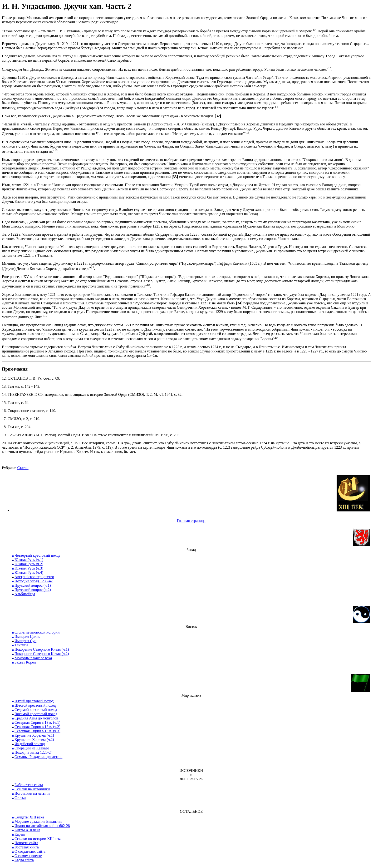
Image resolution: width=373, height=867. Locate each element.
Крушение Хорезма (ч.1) (34, 735)
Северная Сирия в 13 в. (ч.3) (37, 731)
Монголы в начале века (33, 658)
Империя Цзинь (27, 636)
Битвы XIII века (27, 830)
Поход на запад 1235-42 (34, 581)
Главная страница (191, 521)
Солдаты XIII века (29, 817)
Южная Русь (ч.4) (29, 572)
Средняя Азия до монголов (36, 718)
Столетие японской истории (37, 632)
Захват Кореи (25, 662)
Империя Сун (25, 641)
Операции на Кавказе (32, 748)
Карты (20, 834)
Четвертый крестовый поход (37, 555)
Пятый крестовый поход (34, 701)
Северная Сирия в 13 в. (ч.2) (37, 727)
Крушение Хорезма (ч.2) (34, 740)
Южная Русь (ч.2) (29, 564)
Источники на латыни (32, 793)
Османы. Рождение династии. (38, 757)
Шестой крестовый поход (35, 705)
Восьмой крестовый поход (36, 714)
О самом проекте (28, 856)
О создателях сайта (30, 851)
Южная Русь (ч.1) (29, 560)
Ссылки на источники (32, 789)
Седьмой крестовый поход (36, 710)
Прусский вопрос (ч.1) (33, 585)
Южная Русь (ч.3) (29, 568)
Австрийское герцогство (34, 577)
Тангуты (21, 645)
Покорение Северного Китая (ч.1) (42, 649)
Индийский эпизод (30, 744)
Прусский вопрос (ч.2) (33, 590)
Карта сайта (24, 860)
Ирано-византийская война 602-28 (42, 826)
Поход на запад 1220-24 (34, 752)
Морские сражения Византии (38, 821)
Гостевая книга (27, 847)
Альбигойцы (25, 594)
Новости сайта (26, 843)
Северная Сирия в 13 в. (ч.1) (37, 722)
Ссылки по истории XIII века (38, 839)
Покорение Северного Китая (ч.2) (42, 654)
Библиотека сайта (29, 785)
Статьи (22, 468)
